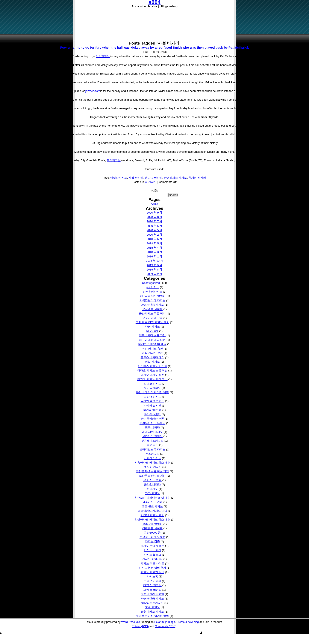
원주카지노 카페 (152, 502)
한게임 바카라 (197, 177)
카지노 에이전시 (152, 559)
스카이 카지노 (152, 458)
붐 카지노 (151, 182)
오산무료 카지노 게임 (152, 475)
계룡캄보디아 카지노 (152, 300)
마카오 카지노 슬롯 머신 (152, 370)
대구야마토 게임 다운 (152, 339)
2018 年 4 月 (154, 247)
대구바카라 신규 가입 (152, 335)
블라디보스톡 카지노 (152, 449)
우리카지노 (114, 160)
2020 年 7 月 (154, 221)
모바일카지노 (152, 388)
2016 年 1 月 (154, 256)
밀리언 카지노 (152, 396)
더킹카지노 (103, 56)
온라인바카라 (152, 484)
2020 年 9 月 (154, 212)
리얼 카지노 (152, 361)
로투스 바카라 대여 (152, 357)
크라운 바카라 (152, 581)
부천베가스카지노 (152, 440)
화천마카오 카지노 (152, 611)
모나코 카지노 (152, 383)
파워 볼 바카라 (152, 589)
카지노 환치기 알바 (152, 572)
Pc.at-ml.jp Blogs (164, 622)
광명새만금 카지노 (152, 304)
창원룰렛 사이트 (152, 528)
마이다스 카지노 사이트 (152, 366)
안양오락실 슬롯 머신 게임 (152, 471)
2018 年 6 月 (154, 239)
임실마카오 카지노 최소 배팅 (152, 519)
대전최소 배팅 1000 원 (152, 344)
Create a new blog (187, 622)
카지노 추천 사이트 (152, 563)
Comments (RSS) (165, 626)
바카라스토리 (152, 414)
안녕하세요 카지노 (175, 177)
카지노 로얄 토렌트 (152, 545)
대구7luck (152, 331)
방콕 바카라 (152, 427)
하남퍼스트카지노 (152, 602)
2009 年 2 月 (154, 274)
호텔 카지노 (152, 607)
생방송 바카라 (153, 177)
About (154, 203)
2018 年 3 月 (154, 252)
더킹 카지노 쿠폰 (152, 352)
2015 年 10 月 (154, 260)
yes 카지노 (152, 287)
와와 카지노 (152, 493)
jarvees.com (92, 91)
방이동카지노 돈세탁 (152, 423)
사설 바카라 (136, 177)
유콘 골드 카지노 (152, 506)
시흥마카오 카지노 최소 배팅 (152, 462)
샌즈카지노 (152, 453)
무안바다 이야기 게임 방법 (152, 392)
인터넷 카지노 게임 (152, 515)
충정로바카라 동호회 (152, 537)
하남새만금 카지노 (152, 598)
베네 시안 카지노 (152, 432)
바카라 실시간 (152, 405)
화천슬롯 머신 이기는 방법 (152, 616)
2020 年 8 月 (154, 217)
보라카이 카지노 (152, 436)
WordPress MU (130, 622)
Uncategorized (151, 282)
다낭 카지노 (152, 326)
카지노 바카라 (152, 550)
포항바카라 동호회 (152, 594)
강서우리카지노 (152, 291)
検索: (154, 190)
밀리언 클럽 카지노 (152, 401)
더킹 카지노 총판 (152, 348)
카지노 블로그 (152, 554)
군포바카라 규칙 (152, 318)
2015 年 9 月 (154, 265)
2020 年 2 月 (154, 234)
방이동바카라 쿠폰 (152, 418)
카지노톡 (152, 576)
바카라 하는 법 (152, 409)
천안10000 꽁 (152, 532)
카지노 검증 (152, 541)
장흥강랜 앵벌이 (152, 524)
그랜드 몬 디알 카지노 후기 (152, 322)
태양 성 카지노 (152, 585)
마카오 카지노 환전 (152, 375)
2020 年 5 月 (154, 230)
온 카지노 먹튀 (152, 480)
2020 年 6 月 (154, 225)
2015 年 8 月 (154, 269)
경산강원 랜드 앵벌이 (152, 296)
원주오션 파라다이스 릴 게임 (152, 497)
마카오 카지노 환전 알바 (152, 379)
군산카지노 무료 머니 (152, 313)
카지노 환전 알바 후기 (152, 567)
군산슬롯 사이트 (152, 309)
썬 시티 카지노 (152, 466)
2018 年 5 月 (154, 243)
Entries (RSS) (140, 626)
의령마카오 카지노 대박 (152, 510)
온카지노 (152, 488)
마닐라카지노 (118, 177)
